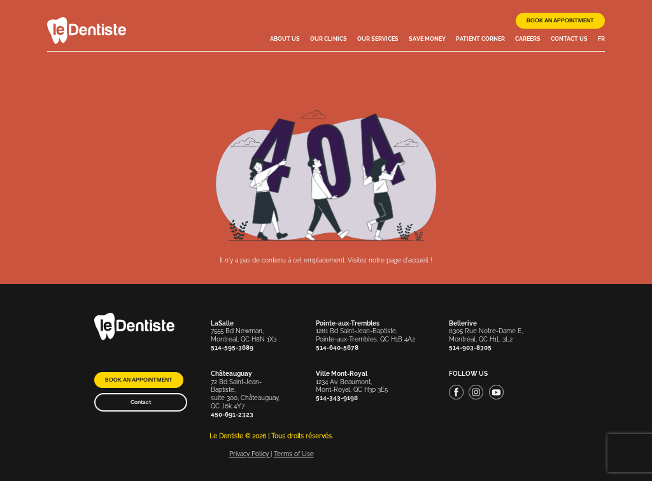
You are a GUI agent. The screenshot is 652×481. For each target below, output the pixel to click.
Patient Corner (480, 39)
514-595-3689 (232, 347)
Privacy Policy (250, 453)
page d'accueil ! (409, 260)
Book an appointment (560, 20)
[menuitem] (601, 39)
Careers (528, 39)
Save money (427, 39)
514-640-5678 (337, 347)
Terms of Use (294, 453)
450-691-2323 (232, 414)
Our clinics (328, 39)
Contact (141, 402)
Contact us (569, 39)
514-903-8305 (470, 347)
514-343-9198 (337, 397)
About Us (285, 39)
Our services (378, 39)
